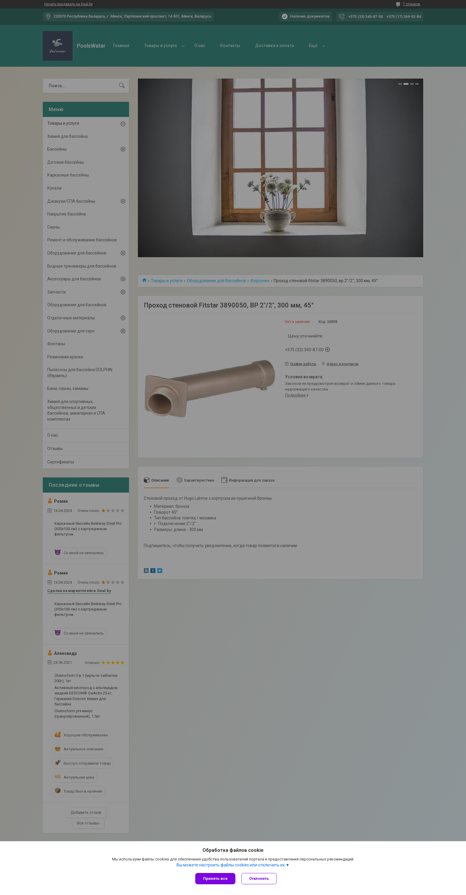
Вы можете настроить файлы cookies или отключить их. (231, 865)
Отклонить (259, 878)
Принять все (215, 878)
